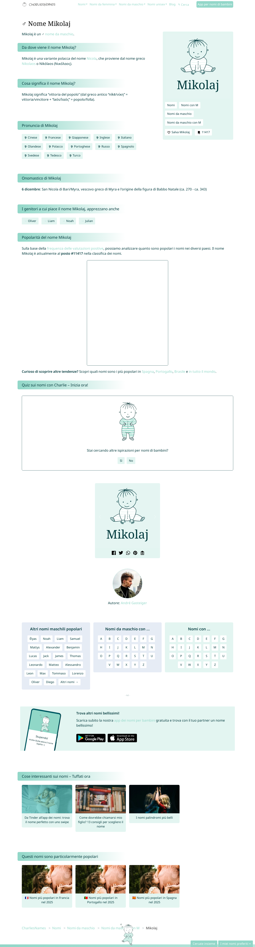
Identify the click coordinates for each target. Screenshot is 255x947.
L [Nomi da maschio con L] (135, 647)
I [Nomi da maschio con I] (109, 647)
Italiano (124, 137)
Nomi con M (189, 105)
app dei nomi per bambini (134, 720)
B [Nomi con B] (181, 639)
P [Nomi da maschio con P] (109, 656)
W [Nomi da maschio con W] (118, 665)
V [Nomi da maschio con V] (109, 665)
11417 (203, 132)
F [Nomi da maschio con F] (143, 639)
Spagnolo (125, 146)
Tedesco (54, 155)
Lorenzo (77, 673)
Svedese (31, 155)
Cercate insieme (204, 944)
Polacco (55, 146)
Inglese (103, 137)
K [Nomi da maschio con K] (126, 647)
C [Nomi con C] (190, 639)
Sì (121, 461)
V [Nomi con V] (181, 665)
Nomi (82, 4)
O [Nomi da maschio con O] (101, 656)
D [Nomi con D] (198, 639)
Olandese (32, 146)
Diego (50, 682)
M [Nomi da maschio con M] (143, 647)
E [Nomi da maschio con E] (135, 639)
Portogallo (164, 371)
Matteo (54, 665)
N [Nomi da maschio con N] (152, 647)
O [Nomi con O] (173, 656)
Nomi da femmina (102, 4)
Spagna (148, 371)
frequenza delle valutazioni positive (75, 248)
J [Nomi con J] (189, 647)
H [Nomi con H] (173, 647)
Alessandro (73, 665)
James (59, 656)
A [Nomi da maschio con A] (101, 639)
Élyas (33, 639)
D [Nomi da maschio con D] (126, 639)
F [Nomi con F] (215, 639)
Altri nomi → (69, 682)
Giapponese (78, 137)
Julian (89, 221)
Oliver (32, 221)
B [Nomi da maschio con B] (110, 639)
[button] (100, 516)
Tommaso (59, 673)
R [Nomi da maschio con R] (126, 656)
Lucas (33, 656)
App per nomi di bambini (215, 4)
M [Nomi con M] (215, 647)
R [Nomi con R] (198, 656)
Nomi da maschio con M (184, 122)
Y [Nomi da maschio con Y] (135, 665)
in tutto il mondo (202, 371)
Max (43, 673)
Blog (172, 4)
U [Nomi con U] (223, 656)
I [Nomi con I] (181, 647)
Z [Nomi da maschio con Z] (143, 665)
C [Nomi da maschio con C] (118, 639)
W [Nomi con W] (189, 665)
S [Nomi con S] (206, 656)
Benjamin (73, 647)
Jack (46, 656)
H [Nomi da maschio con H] (101, 647)
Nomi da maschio (131, 4)
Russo (104, 146)
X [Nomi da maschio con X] (126, 665)
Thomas (75, 656)
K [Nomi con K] (198, 647)
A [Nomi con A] (173, 639)
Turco (75, 155)
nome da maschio (59, 34)
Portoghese (80, 146)
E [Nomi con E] (206, 639)
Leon (30, 673)
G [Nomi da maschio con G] (152, 639)
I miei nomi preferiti (234, 944)
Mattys (35, 647)
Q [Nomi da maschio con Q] (118, 656)
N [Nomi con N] (223, 647)
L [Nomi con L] (206, 647)
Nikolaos (29, 63)
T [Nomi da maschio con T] (143, 656)
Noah (70, 221)
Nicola (92, 58)
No (131, 461)
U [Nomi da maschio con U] (152, 656)
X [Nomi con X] (198, 665)
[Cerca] (187, 4)
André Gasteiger (134, 603)
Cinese (30, 137)
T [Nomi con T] (215, 656)
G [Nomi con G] (223, 639)
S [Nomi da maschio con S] (135, 656)
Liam (51, 221)
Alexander (53, 647)
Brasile (179, 371)
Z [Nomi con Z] (215, 665)
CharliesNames (34, 928)
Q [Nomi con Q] (189, 656)
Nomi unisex (156, 4)
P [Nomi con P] (181, 656)
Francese (53, 137)
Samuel (75, 639)
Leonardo (35, 665)
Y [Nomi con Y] (206, 665)
